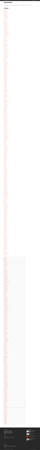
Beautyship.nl (5, 259)
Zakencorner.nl (5, 416)
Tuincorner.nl (5, 92)
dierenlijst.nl (5, 243)
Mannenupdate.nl (5, 67)
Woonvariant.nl (5, 77)
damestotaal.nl (5, 178)
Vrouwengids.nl (5, 41)
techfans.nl (5, 237)
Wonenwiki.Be (5, 102)
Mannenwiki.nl (5, 327)
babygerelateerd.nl (6, 181)
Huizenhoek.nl (5, 82)
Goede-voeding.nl (5, 37)
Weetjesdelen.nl (5, 57)
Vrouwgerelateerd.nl (6, 62)
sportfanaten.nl (5, 347)
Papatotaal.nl (5, 342)
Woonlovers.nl (5, 247)
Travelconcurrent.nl (6, 106)
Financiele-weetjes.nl (6, 31)
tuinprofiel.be (5, 222)
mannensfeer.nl (5, 322)
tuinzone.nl (5, 363)
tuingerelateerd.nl (5, 218)
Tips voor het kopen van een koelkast (32, 438)
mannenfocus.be (5, 156)
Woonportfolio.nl (6, 409)
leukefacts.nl (5, 202)
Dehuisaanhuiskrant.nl (6, 278)
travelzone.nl (5, 217)
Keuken (19, 5)
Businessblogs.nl (5, 91)
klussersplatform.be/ (6, 307)
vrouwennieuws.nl (5, 147)
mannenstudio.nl (5, 161)
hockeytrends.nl (5, 232)
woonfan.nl (5, 141)
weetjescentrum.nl (5, 196)
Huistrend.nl (5, 293)
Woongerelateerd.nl (6, 101)
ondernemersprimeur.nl (6, 191)
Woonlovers (5, 248)
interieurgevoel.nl (5, 171)
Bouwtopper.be (5, 127)
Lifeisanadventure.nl (6, 32)
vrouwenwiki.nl (5, 383)
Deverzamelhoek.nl (6, 56)
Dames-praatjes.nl (5, 76)
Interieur (10, 5)
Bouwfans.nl (5, 122)
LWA (4, 47)
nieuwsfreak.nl (5, 335)
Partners (35, 449)
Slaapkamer (26, 5)
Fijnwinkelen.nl (5, 111)
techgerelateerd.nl (5, 238)
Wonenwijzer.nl (5, 391)
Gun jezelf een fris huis (32, 433)
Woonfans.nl (5, 97)
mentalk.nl (5, 162)
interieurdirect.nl (5, 11)
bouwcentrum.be (5, 264)
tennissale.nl (5, 228)
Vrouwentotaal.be (5, 131)
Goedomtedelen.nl (6, 287)
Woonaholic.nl (5, 396)
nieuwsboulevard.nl (6, 253)
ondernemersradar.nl (6, 192)
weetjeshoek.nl (5, 197)
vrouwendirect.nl (5, 377)
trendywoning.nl (5, 151)
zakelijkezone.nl (5, 188)
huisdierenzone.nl (5, 242)
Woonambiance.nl (5, 96)
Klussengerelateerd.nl (6, 121)
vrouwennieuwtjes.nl (6, 382)
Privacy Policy (33, 449)
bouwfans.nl (5, 213)
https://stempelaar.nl (6, 17)
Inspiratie (13, 5)
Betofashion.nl (5, 42)
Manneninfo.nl (5, 72)
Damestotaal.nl (5, 132)
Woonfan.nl (5, 116)
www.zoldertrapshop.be (6, 27)
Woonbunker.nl (5, 398)
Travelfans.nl (5, 61)
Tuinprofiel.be (5, 126)
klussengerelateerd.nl (6, 206)
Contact (30, 5)
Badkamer (7, 5)
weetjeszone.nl (5, 198)
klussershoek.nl (5, 207)
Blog (8, 0)
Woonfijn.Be (5, 405)
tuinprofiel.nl (5, 223)
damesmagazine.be (6, 177)
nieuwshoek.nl (5, 201)
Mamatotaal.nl (5, 107)
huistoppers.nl (5, 166)
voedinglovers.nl (5, 186)
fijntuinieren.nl (5, 227)
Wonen (23, 5)
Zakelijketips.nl (5, 71)
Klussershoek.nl (5, 306)
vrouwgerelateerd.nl (6, 375)
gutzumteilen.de (5, 423)
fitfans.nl (5, 233)
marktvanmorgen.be (6, 16)
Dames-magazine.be (6, 112)
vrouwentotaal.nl (5, 384)
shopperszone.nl (5, 152)
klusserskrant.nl (5, 208)
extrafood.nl (5, 187)
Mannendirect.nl (5, 315)
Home (4, 5)
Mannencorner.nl (5, 81)
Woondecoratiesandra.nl (6, 51)
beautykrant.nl (5, 183)
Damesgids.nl (5, 273)
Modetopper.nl (5, 66)
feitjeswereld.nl (5, 203)
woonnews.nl (5, 408)
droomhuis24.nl (5, 422)
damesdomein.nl (5, 176)
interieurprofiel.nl (5, 172)
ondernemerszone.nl (6, 193)
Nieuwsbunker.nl (5, 36)
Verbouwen (16, 5)
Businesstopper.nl (5, 87)
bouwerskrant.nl (5, 212)
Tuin (21, 5)
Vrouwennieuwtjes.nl (6, 136)
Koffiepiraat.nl (5, 21)
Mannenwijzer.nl (5, 46)
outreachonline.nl (5, 252)
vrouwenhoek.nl (5, 146)
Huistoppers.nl (5, 117)
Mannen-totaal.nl (6, 313)
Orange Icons (5, 26)
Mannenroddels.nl (5, 137)
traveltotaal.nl (5, 216)
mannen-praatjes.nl (6, 157)
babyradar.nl (5, 182)
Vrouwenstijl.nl (5, 52)
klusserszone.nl (5, 211)
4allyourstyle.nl (5, 257)
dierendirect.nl (5, 280)
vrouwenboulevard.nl (6, 376)
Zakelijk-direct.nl (5, 86)
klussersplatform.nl (6, 308)
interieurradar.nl (5, 12)
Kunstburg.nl (5, 22)
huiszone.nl (5, 167)
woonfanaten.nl (5, 142)
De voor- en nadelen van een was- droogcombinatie (33, 431)
